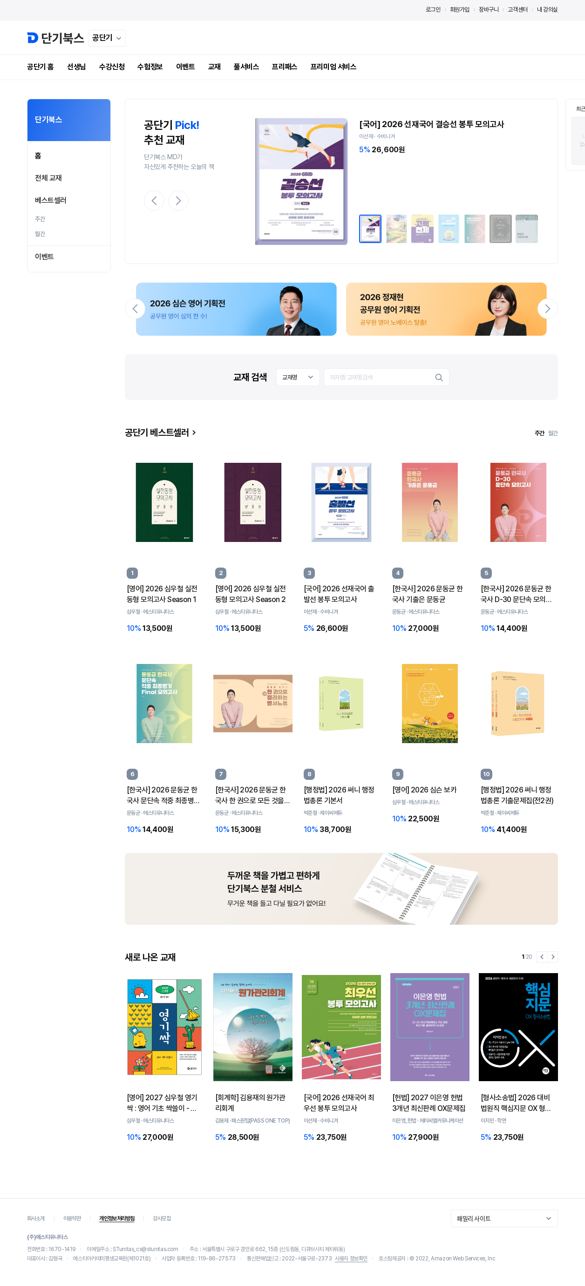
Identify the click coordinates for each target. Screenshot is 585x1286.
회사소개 (36, 1218)
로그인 (433, 9)
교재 (214, 66)
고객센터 (517, 9)
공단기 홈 (40, 66)
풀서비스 (246, 66)
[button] (154, 200)
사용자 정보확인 (351, 1258)
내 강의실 (547, 9)
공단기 (108, 38)
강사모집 (161, 1218)
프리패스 (284, 66)
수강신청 (111, 66)
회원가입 (459, 9)
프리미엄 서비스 (334, 66)
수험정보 (150, 66)
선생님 (76, 66)
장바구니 (488, 9)
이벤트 (185, 66)
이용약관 (72, 1218)
